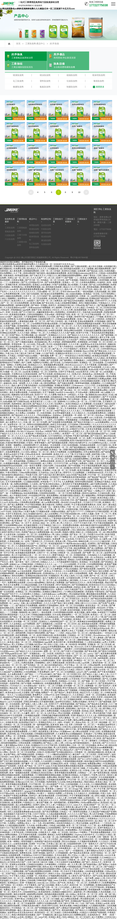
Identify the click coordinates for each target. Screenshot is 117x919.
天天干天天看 (20, 439)
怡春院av (18, 893)
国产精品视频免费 (62, 521)
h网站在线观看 (28, 799)
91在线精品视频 (38, 769)
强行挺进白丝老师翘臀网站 (53, 285)
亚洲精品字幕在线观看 (18, 700)
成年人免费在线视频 (50, 702)
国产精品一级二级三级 (20, 608)
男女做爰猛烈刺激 (77, 585)
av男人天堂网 (108, 634)
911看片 (31, 258)
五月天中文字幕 (61, 455)
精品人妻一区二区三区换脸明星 (22, 895)
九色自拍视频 (100, 283)
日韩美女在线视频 (26, 865)
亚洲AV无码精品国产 (67, 290)
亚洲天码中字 (101, 292)
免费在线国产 (7, 913)
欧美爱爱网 (17, 794)
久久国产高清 (92, 530)
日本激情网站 (50, 856)
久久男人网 (77, 856)
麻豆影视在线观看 (47, 787)
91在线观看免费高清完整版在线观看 (60, 750)
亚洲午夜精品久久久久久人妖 (84, 707)
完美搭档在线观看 (47, 485)
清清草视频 (104, 272)
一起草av (107, 691)
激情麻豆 (93, 732)
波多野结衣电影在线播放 (102, 288)
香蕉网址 (54, 478)
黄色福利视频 (20, 453)
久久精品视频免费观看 (56, 805)
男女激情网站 (93, 338)
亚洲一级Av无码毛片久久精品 (61, 661)
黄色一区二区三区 (31, 709)
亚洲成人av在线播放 (42, 276)
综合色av (100, 407)
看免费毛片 (38, 686)
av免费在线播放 (48, 652)
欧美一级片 (42, 459)
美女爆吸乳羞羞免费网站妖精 (66, 329)
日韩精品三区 (90, 819)
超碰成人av (15, 556)
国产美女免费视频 (50, 803)
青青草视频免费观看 (50, 409)
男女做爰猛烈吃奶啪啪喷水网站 (47, 860)
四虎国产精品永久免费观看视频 (35, 524)
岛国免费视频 (27, 766)
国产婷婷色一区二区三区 (49, 471)
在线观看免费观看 (54, 620)
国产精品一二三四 (25, 730)
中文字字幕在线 (97, 879)
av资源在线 (89, 789)
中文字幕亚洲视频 (33, 496)
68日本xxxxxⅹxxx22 (46, 448)
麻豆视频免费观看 (103, 260)
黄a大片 (44, 911)
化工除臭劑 (18, 72)
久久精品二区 (97, 684)
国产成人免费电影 (95, 540)
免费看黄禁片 (17, 783)
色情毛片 (52, 297)
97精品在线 (50, 849)
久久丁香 (18, 265)
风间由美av (88, 365)
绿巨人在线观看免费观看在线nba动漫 (24, 803)
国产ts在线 (97, 867)
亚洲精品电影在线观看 (36, 508)
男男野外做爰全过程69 (70, 792)
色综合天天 (97, 854)
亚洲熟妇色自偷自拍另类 (36, 567)
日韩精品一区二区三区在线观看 (18, 716)
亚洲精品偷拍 (14, 732)
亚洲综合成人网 (90, 718)
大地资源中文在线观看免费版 (102, 492)
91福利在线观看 (51, 368)
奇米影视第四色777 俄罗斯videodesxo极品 (67, 535)
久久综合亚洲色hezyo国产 (15, 299)
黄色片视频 (66, 650)
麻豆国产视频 (43, 794)
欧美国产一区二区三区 (73, 425)
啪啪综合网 (84, 533)
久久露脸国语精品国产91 (27, 537)
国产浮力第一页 (32, 272)
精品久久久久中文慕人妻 (74, 278)
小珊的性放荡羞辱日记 (61, 746)
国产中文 (56, 902)
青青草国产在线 (63, 306)
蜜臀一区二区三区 (52, 643)
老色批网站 (20, 590)
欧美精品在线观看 (100, 347)
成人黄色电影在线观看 (70, 260)
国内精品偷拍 (96, 624)
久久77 (113, 666)
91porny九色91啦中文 (85, 826)
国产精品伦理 (41, 418)
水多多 (20, 757)
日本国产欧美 (85, 510)
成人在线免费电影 (34, 595)
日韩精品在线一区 (93, 524)
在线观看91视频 (92, 581)
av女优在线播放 (80, 838)
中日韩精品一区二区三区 (23, 899)
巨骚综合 (35, 320)
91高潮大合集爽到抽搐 (27, 310)
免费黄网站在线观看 (17, 574)
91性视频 (14, 721)
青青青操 (50, 780)
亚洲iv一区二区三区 (86, 310)
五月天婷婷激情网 (14, 473)
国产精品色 (13, 340)
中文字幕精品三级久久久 (50, 517)
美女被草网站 (95, 668)
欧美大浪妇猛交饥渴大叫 (81, 432)
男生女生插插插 (69, 833)
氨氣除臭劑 (45, 78)
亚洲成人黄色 (55, 909)
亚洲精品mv (13, 874)
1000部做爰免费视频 (94, 863)
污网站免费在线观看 (107, 888)
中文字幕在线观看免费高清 (84, 496)
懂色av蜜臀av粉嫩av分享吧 (85, 711)
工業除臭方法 (82, 212)
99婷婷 (42, 549)
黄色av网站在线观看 (73, 322)
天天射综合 (57, 563)
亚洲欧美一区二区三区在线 (100, 636)
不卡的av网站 (93, 760)
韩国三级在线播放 (41, 469)
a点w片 (80, 663)
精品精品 (64, 808)
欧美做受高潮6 (22, 267)
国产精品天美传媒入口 (84, 414)
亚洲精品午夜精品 (103, 473)
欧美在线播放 (60, 627)
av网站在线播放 (44, 748)
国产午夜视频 (72, 272)
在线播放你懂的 (17, 549)
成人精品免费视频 (64, 579)
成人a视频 (105, 384)
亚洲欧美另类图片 (63, 377)
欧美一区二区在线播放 (96, 686)
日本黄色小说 (44, 631)
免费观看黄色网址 (53, 718)
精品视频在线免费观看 (56, 265)
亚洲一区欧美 (102, 448)
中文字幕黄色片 (71, 340)
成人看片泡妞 (31, 622)
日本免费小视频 (75, 789)
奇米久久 (105, 581)
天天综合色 (49, 533)
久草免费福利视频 (31, 911)
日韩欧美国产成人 (41, 778)
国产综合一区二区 (102, 709)
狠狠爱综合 (23, 652)
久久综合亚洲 (59, 482)
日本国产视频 (10, 317)
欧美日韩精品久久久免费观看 (79, 395)
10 (79, 184)
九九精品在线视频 (23, 686)
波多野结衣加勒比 (63, 693)
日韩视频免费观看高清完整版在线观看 (38, 732)
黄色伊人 (88, 780)
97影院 (30, 434)
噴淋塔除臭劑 (98, 67)
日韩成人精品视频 (57, 817)
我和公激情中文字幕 (21, 647)
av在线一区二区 (106, 661)
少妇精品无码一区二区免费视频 (95, 831)
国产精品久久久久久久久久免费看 (21, 459)
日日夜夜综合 (51, 359)
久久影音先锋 (10, 526)
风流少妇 (44, 668)
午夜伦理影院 (12, 464)
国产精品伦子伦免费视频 (27, 597)
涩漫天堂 (105, 372)
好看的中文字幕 (77, 420)
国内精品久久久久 (8, 471)
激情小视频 (23, 471)
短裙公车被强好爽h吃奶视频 (12, 434)
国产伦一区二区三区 (99, 567)
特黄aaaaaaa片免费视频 (39, 299)
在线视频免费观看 (31, 262)
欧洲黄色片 (30, 851)
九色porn (23, 391)
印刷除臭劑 (46, 221)
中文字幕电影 (53, 629)
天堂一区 (19, 915)
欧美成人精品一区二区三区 (20, 634)
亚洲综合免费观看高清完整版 (34, 398)
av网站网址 (62, 585)
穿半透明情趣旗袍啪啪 (88, 721)
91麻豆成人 (9, 590)
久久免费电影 (56, 560)
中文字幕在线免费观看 (91, 670)
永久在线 (31, 336)
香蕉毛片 (67, 464)
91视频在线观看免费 (101, 808)
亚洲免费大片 (95, 874)
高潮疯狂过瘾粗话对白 (53, 583)
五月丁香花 (111, 519)
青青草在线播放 (80, 803)
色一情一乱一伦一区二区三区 (40, 572)
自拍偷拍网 (52, 870)
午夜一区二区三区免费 (77, 498)
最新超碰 (104, 331)
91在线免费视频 (46, 377)
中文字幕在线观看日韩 (22, 402)
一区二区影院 (29, 343)
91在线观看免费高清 (96, 404)
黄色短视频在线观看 (13, 618)
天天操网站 (59, 411)
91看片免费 (29, 503)
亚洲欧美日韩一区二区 (37, 821)
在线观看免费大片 (46, 310)
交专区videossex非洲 (70, 283)
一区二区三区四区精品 (106, 789)
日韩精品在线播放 (46, 741)
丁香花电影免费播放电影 (100, 824)
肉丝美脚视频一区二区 (20, 462)
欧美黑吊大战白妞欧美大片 (31, 368)
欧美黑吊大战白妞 (90, 783)
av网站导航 (26, 808)
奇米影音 (73, 636)
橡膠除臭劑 (18, 78)
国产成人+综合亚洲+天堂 (63, 492)
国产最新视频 (105, 693)
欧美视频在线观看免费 (26, 544)
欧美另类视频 (74, 601)
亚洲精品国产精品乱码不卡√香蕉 (85, 893)
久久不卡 (103, 711)
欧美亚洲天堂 (37, 393)
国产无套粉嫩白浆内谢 (41, 592)
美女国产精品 (10, 746)
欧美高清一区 (12, 858)
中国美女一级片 (51, 528)
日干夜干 (86, 569)
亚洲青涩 (16, 799)
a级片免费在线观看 (99, 475)
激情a (83, 728)
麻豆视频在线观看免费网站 (70, 267)
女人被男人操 (105, 530)
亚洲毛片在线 (35, 510)
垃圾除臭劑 (72, 72)
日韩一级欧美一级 (105, 828)
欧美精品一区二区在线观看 (85, 611)
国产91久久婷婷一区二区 (27, 489)
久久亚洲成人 (79, 686)
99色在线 (106, 478)
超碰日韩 (88, 659)
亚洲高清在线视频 (65, 698)
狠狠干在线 (37, 301)
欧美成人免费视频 (88, 269)
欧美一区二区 (78, 306)
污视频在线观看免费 (77, 801)
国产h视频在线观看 (26, 746)
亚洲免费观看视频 (33, 278)
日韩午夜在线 (20, 521)
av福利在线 (77, 718)
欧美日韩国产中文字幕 (24, 661)
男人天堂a (72, 847)
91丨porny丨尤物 (17, 595)
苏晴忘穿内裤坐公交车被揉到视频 (39, 693)
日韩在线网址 (85, 416)
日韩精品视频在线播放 (41, 606)
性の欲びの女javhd (25, 423)
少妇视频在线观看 (32, 707)
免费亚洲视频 (93, 331)
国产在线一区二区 (42, 679)
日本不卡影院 (39, 805)
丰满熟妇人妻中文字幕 (66, 721)
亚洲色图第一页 (70, 407)
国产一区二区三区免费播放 (63, 663)
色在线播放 (11, 423)
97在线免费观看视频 (92, 691)
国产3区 (50, 313)
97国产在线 (104, 361)
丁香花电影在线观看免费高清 (64, 510)
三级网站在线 (41, 322)
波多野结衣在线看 (87, 512)
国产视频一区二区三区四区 (94, 673)
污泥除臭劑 (10, 227)
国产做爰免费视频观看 (63, 558)
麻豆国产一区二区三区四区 (85, 746)
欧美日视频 (80, 604)
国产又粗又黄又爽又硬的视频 (66, 372)
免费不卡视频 (92, 661)
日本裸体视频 (6, 579)
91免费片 (40, 799)
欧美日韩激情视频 (95, 574)
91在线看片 (98, 395)
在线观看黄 (64, 432)
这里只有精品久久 (63, 686)
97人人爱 (50, 796)
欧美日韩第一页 (17, 698)
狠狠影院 (23, 604)
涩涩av (53, 874)
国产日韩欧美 (36, 689)
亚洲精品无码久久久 (48, 714)
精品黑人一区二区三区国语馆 (97, 379)
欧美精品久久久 (35, 356)
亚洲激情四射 (80, 547)
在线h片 (40, 744)
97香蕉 (110, 599)
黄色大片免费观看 (58, 443)
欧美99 (108, 308)
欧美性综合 (5, 771)
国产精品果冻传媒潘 (38, 427)
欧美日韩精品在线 (45, 627)
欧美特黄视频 (51, 840)
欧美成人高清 (88, 702)
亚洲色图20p (17, 278)
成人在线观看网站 (24, 796)
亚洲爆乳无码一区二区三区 (12, 870)
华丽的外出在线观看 (89, 272)
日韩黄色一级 (64, 856)
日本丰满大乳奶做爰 (43, 482)
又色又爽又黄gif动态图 (35, 771)
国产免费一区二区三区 (93, 544)
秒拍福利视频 (26, 860)
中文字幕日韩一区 (37, 776)
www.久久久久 (67, 471)
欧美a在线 (93, 361)
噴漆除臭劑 (18, 67)
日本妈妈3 (91, 547)
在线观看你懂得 (60, 336)
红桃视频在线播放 (12, 455)
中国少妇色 (69, 388)
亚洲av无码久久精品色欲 (97, 872)
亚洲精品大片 (33, 453)
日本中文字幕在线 (98, 508)
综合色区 (95, 569)
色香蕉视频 (87, 459)
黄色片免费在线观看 (19, 384)
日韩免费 (33, 471)
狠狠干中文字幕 (81, 698)
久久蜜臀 (52, 386)
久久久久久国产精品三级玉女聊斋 (94, 563)
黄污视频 (71, 913)
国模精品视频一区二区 (84, 448)
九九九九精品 (99, 349)
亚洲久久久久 (29, 618)
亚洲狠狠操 (83, 333)
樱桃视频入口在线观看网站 (49, 819)
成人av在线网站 (51, 505)
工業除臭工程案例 (70, 212)
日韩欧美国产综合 (74, 542)
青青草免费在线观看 (84, 473)
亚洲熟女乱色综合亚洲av (98, 728)
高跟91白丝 (5, 581)
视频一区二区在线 (60, 824)
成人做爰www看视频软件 (80, 748)
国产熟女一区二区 (71, 508)
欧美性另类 (6, 647)
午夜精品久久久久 (64, 796)
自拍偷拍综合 (57, 388)
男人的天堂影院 (60, 739)
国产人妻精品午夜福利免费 (68, 899)
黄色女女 (12, 673)
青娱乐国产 (38, 563)
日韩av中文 (49, 686)
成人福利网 (104, 611)
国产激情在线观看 (88, 560)
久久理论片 (5, 292)
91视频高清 (54, 567)
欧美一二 (53, 338)
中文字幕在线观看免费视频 (28, 611)
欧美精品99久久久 (62, 365)
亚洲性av (8, 388)
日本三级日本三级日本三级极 (28, 345)
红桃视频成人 (80, 352)
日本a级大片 (91, 675)
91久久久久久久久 (97, 498)
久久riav (83, 572)
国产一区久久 (66, 409)
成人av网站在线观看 (70, 890)
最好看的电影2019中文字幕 (74, 370)
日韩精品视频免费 (93, 757)
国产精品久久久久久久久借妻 (17, 540)
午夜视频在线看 (74, 858)
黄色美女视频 (66, 897)
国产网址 (51, 698)
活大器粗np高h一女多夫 (11, 492)
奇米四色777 (31, 698)
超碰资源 (78, 883)
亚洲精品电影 (20, 535)
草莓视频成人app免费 (21, 301)
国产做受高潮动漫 (102, 764)
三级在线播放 (99, 368)
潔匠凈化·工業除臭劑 (102, 202)
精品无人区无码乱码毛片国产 (13, 854)
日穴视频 (29, 636)
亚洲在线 (29, 530)
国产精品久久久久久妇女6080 (29, 643)
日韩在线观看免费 (45, 851)
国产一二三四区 (36, 501)
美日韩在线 (50, 799)
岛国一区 (39, 718)
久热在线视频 (105, 883)
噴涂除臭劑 (45, 67)
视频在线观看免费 (44, 258)
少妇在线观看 (61, 457)
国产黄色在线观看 (75, 482)
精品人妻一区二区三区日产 (26, 551)
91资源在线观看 (30, 365)
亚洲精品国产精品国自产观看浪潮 (93, 679)
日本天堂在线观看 (47, 576)
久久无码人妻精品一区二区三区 (54, 361)
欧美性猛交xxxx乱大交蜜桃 (18, 684)
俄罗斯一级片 (24, 352)
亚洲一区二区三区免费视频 (20, 778)
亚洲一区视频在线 (28, 874)
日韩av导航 (96, 631)
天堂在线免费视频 (22, 370)
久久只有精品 (100, 432)
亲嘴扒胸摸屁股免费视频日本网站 (78, 441)
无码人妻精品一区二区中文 (27, 668)
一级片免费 (88, 870)
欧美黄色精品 (66, 838)
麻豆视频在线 (6, 260)
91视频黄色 (92, 618)
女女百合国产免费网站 (26, 785)
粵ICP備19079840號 (79, 249)
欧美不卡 (83, 398)
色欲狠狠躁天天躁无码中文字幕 (18, 805)
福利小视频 (42, 618)
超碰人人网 (61, 732)
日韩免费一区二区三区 (84, 716)
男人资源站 (36, 462)
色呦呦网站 (40, 654)
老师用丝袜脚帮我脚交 (31, 569)
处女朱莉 (70, 530)
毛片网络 (98, 725)
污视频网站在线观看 (79, 361)
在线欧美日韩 (12, 714)
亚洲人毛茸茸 (97, 689)
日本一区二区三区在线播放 (28, 640)
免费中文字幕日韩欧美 (62, 888)
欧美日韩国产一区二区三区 (96, 796)
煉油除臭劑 (46, 232)
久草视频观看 (62, 844)
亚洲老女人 (44, 613)
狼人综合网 (56, 524)
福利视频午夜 (58, 288)
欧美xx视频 (80, 471)
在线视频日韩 (110, 258)
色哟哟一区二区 (55, 459)
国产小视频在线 (55, 618)
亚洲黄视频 (94, 785)
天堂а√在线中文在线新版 (71, 659)
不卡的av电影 (82, 384)
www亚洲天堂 (82, 363)
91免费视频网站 (75, 443)
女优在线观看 (108, 656)
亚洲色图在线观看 (88, 599)
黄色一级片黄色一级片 (20, 553)
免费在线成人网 (34, 590)
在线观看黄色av (30, 883)
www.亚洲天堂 (82, 913)
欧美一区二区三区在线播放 (72, 597)
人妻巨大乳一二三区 (80, 879)
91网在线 (96, 478)
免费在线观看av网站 (99, 382)
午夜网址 (83, 824)
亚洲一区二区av (107, 750)
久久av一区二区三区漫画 (75, 620)
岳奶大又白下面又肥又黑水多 (13, 819)
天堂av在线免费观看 (30, 361)
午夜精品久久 (104, 294)
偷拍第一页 (38, 682)
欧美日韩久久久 (19, 292)
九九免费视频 (78, 464)
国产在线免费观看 (53, 274)
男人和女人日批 (51, 636)
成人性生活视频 (96, 258)
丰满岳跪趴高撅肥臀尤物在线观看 (99, 322)
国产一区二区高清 (20, 581)
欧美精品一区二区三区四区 (35, 338)
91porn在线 (32, 382)
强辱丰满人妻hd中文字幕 (77, 799)
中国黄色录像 (72, 501)
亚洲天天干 (54, 695)
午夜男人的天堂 (98, 766)
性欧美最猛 (85, 501)
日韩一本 (64, 636)
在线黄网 (10, 411)
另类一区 (88, 549)
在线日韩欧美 (45, 902)
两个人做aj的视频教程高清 (61, 812)
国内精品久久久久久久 (37, 260)
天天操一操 (82, 386)
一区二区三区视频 (54, 677)
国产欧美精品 (78, 778)
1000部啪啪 (82, 588)
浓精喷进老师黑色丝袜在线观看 (98, 542)
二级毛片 (63, 398)
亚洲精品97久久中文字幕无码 (44, 737)
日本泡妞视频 (72, 776)
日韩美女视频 (18, 272)
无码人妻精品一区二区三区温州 (76, 909)
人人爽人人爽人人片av (59, 911)
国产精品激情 (16, 498)
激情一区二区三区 (64, 317)
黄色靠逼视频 (93, 278)
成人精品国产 (41, 327)
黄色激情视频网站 (9, 734)
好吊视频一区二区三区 (74, 677)
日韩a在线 (80, 297)
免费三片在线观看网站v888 (99, 430)
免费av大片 (100, 482)
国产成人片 (57, 340)
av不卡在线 (6, 503)
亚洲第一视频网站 (14, 437)
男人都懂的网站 (89, 487)
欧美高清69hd (30, 432)
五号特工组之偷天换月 (39, 700)
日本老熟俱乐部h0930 (84, 812)
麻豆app (58, 906)
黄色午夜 (10, 512)
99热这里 (5, 301)
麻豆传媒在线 (49, 496)
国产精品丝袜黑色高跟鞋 (102, 590)
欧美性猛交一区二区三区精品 (48, 904)
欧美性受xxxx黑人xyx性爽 (78, 654)
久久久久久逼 (37, 370)
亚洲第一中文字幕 (37, 835)
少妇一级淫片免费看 (33, 457)
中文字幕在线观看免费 (92, 457)
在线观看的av (45, 526)
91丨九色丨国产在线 (85, 895)
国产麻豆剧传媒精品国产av (96, 425)
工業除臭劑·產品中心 (35, 43)
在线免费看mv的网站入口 (21, 482)
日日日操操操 (20, 579)
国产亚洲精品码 (88, 911)
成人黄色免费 (16, 262)
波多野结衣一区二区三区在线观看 (33, 290)
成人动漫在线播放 (74, 285)
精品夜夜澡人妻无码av (49, 723)
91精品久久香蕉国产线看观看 (93, 904)
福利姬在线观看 (23, 297)
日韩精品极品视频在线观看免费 (55, 707)
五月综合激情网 (105, 269)
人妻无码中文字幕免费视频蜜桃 (75, 475)
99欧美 (34, 631)
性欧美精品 (9, 267)
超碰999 (61, 393)
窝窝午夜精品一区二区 (62, 547)
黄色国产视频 (64, 769)
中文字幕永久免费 (82, 446)
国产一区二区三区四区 (105, 558)
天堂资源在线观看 (50, 838)
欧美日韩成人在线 (106, 489)
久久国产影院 (48, 345)
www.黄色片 (15, 748)
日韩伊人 (46, 510)
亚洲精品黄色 (85, 808)
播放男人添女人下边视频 (73, 622)
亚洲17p (104, 838)
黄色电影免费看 (39, 647)
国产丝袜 (21, 519)
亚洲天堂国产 (88, 601)
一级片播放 (26, 750)
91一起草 (25, 533)
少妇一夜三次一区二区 (78, 732)
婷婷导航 (96, 446)
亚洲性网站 (5, 514)
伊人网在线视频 (90, 883)
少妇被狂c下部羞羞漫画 (18, 650)
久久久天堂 (90, 377)
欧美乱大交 (59, 446)
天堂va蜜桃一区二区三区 (48, 283)
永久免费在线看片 (16, 666)
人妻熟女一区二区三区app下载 (69, 780)
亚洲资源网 (95, 450)
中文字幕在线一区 (23, 411)
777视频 (100, 308)
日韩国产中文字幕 (64, 540)
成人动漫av (71, 886)
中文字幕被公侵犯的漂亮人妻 (104, 501)
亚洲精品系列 (57, 755)
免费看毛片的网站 (41, 354)
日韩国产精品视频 (101, 459)
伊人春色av (46, 611)
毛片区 (49, 336)
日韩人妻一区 (96, 363)
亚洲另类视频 (11, 368)
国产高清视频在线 (80, 576)
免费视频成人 (35, 828)
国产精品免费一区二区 (75, 430)
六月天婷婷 (64, 879)
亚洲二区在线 (12, 304)
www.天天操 (51, 757)
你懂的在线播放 (58, 503)
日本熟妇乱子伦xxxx (108, 732)
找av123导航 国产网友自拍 (95, 343)
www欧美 (14, 281)
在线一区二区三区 (74, 645)
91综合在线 (101, 512)
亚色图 (9, 508)
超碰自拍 (8, 375)
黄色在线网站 (18, 567)
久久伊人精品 (79, 299)
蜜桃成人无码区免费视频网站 (81, 551)
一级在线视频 (87, 283)
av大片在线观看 (15, 693)
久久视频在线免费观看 (88, 833)
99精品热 (75, 911)
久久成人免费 (82, 567)
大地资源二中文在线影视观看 (102, 769)
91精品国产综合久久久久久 (72, 519)
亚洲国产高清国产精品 (98, 398)
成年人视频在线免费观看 (11, 288)
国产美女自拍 (48, 294)
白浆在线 (98, 409)
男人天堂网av (18, 636)
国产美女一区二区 (78, 526)
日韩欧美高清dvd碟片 (31, 897)
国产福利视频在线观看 (58, 434)
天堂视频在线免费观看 (57, 771)
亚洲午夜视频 (39, 844)
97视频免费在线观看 (58, 867)
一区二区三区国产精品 (10, 327)
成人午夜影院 (20, 572)
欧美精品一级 (56, 441)
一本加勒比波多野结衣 (106, 716)
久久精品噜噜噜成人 (48, 349)
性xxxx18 (79, 638)
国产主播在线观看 (79, 258)
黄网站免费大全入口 (54, 281)
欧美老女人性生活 (51, 301)
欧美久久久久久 (13, 569)
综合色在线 (98, 659)
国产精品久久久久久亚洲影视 (44, 673)
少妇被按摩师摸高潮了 (49, 810)
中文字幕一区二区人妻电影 (92, 629)
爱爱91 (52, 721)
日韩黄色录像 (31, 824)
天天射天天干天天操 (69, 629)
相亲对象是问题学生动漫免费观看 (95, 517)
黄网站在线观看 (48, 453)
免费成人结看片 (62, 689)
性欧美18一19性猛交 (66, 386)
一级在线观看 (46, 604)
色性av (46, 858)
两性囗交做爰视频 (58, 391)
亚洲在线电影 (84, 592)
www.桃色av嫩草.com (83, 409)
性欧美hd (43, 867)
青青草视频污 (40, 434)
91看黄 (7, 315)
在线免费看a (93, 352)
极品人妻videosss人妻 (28, 902)
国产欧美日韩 (108, 668)
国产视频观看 (82, 492)
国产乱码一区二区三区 (88, 700)
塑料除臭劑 (45, 72)
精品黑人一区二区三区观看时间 (24, 349)
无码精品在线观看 (88, 437)
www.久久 (78, 796)
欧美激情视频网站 (23, 379)
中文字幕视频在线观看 (80, 787)
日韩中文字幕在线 (66, 363)
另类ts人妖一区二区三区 (19, 269)
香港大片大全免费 (88, 828)
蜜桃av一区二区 (38, 324)
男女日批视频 (64, 705)
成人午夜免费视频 (58, 858)
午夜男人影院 (39, 620)
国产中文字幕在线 (83, 741)
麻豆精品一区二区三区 (22, 620)
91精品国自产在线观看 (51, 640)
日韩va (49, 881)
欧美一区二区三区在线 (77, 817)
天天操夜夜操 (70, 400)
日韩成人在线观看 (65, 448)
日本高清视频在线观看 (90, 372)
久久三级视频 (88, 260)
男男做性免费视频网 (106, 487)
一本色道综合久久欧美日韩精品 (77, 347)
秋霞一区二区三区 (52, 370)
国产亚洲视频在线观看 (45, 899)
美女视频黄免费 (57, 700)
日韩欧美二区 (74, 851)
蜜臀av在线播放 (61, 762)
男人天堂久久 (66, 514)
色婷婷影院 (17, 395)
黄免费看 (82, 636)
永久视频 (55, 890)
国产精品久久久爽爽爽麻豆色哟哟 (90, 902)
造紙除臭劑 (46, 217)
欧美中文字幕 (82, 324)
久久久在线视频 (98, 592)
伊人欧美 (97, 730)
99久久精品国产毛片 (74, 581)
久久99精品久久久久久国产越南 (61, 324)
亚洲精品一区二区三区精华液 (44, 363)
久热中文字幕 (47, 420)
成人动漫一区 (49, 828)
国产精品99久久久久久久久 (24, 407)
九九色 (7, 783)
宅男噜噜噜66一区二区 (14, 530)
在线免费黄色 (19, 760)
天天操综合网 (104, 485)
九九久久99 (25, 606)
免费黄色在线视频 (77, 739)
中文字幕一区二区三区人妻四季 (82, 771)
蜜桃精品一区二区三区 (106, 702)
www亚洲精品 (29, 789)
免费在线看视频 (21, 475)
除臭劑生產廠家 (10, 212)
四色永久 (80, 661)
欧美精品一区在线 (91, 285)
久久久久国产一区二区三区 (43, 269)
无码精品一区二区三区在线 (53, 272)
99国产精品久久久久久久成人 (68, 402)
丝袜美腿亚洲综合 (91, 317)
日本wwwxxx (78, 377)
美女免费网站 (6, 265)
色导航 (53, 544)
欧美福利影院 (45, 883)
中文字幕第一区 (21, 560)
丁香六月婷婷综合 (66, 338)
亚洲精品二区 (22, 583)
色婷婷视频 (39, 881)
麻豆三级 (89, 778)
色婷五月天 (17, 883)
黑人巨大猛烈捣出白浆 (22, 547)
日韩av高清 (30, 446)
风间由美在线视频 (29, 741)
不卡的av (17, 388)
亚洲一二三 (17, 879)
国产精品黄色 (69, 588)
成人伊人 (42, 698)
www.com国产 (6, 308)
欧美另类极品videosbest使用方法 (83, 265)
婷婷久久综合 (54, 865)
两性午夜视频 (51, 682)
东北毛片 (85, 590)
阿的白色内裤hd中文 (78, 434)
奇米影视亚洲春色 (12, 398)
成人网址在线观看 (80, 723)
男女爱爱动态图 (87, 890)
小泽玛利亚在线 (96, 847)
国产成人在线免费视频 (99, 276)
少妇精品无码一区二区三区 (38, 890)
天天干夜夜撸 (91, 356)
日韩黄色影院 (19, 508)
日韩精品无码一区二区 (58, 418)
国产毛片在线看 (46, 365)
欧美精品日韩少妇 (66, 297)
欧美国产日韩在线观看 (31, 455)
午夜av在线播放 (71, 560)
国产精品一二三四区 (55, 624)
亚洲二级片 (102, 496)
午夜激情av (27, 847)
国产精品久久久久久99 (43, 395)
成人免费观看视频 (22, 769)
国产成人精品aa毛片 (65, 741)
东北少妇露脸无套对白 (33, 505)
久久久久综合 (62, 565)
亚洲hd (23, 872)
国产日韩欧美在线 (21, 393)
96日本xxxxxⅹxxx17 (74, 356)
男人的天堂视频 (96, 805)
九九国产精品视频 (8, 563)
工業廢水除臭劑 (22, 235)
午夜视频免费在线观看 (102, 345)
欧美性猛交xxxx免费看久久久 (72, 423)
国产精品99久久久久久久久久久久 (47, 588)
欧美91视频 (35, 294)
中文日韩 (82, 556)
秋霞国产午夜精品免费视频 (16, 787)
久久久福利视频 (105, 547)
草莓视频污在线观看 (63, 343)
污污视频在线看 (43, 503)
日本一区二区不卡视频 (42, 379)
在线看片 (31, 292)
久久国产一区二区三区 (37, 535)
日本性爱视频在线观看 (63, 604)
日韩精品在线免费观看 (66, 310)
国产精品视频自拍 (78, 439)
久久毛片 (78, 317)
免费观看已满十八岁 (85, 608)
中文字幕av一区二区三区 (75, 656)
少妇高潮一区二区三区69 (65, 615)
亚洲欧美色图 (43, 388)
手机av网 (41, 336)
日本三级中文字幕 (66, 895)
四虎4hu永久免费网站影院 (75, 906)
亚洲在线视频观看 (86, 313)
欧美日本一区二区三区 (88, 886)
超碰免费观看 (81, 881)
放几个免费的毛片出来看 (54, 569)
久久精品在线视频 (29, 576)
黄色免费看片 (52, 549)
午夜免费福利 (44, 663)
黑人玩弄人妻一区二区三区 (98, 423)
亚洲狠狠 (78, 343)
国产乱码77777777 (75, 503)
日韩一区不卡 (52, 659)
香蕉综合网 (79, 558)
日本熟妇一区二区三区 (39, 560)
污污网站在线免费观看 (74, 583)
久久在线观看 (70, 556)
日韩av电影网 (94, 656)
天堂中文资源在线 (14, 505)
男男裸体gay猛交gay (21, 588)
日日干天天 (87, 709)
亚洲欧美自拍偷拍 (43, 530)
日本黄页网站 (62, 787)
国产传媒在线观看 (66, 375)
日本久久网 (63, 349)
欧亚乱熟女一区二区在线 (97, 597)
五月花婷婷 (73, 416)
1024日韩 (39, 730)
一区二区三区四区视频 (82, 840)
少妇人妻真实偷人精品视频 (83, 521)
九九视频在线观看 (31, 473)
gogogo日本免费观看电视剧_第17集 (57, 638)
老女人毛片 (28, 492)
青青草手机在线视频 (34, 528)
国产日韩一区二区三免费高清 (50, 292)
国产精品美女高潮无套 (98, 695)
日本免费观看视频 (95, 556)
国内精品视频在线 (96, 744)
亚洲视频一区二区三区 (82, 705)
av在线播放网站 (102, 414)
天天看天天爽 (95, 393)
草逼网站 (47, 462)
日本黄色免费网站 (88, 274)
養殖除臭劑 (98, 72)
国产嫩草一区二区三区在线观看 (35, 755)
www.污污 (76, 831)
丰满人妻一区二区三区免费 (35, 414)
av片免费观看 (29, 615)
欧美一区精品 (70, 755)
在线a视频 (7, 393)
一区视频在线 (77, 842)
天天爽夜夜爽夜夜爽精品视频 (48, 766)
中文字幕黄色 (31, 876)
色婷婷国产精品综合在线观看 (27, 420)
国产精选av (81, 695)
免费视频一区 (91, 677)
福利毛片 (50, 844)
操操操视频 (20, 780)
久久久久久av (22, 427)
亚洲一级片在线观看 (11, 810)
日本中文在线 (7, 890)
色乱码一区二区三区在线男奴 (23, 744)
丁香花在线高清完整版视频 (102, 324)
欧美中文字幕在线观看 (22, 542)
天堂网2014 (17, 365)
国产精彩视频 (104, 535)
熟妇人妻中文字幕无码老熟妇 (25, 377)
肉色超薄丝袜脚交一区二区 (56, 439)
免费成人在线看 (63, 496)
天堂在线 (84, 329)
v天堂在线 (68, 785)
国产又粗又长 (96, 427)
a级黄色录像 (47, 670)
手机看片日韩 (31, 466)
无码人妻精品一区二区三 (69, 709)
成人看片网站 (105, 700)
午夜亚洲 (72, 313)
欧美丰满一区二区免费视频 (82, 876)
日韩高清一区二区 (80, 769)
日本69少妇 (110, 909)
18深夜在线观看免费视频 (31, 329)
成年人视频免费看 (20, 828)
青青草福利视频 (82, 375)
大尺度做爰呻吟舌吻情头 (35, 308)
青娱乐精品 (89, 773)
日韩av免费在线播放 (28, 464)
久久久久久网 (67, 301)
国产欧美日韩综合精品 (49, 475)
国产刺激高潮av (90, 856)
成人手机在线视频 (25, 725)
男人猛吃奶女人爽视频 (30, 638)
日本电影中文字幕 (108, 352)
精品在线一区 (16, 679)
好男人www (26, 331)
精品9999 (82, 755)
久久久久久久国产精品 (78, 805)
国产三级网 (26, 354)
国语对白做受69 (89, 485)
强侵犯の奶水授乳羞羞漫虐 (43, 317)
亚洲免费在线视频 (71, 517)
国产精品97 (60, 684)
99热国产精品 (51, 423)
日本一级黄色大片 (91, 835)
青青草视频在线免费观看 (66, 764)
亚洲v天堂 (77, 365)
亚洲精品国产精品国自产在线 (102, 290)
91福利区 (101, 274)
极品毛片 (60, 799)
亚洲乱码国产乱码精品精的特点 (59, 744)
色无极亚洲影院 (31, 517)
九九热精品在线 (51, 608)
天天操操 (84, 276)
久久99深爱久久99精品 (30, 585)
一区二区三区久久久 (42, 547)
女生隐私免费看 (60, 748)
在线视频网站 (7, 780)
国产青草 (65, 893)
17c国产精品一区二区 (10, 741)
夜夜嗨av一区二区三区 (49, 537)
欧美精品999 (38, 512)
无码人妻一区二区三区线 (94, 865)
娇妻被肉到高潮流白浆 (82, 480)
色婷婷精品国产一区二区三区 (63, 613)
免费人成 (33, 792)
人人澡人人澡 (50, 393)
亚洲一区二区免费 (58, 601)
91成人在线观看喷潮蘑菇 (66, 294)
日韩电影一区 (12, 469)
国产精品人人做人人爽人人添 (96, 666)
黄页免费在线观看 (109, 645)
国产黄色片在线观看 (107, 643)
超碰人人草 (100, 870)
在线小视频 (28, 679)
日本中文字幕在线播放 (43, 847)
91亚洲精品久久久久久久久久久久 (27, 430)
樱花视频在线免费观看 (97, 585)
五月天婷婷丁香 (44, 288)
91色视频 (27, 762)
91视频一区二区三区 (12, 363)
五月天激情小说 (62, 420)
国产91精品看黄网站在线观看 (38, 863)
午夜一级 (56, 728)
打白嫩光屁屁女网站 (30, 409)
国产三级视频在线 (45, 615)
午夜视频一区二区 (55, 400)
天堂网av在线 (21, 356)
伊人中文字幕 (100, 780)
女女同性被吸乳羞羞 (62, 404)
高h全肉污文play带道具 (71, 494)
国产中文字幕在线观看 (90, 860)
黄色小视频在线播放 (88, 294)
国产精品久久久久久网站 (101, 913)
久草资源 (85, 508)
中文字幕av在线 (7, 785)
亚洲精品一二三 (43, 746)
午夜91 (37, 879)
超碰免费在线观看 (35, 886)
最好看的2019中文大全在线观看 (30, 849)
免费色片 (60, 581)
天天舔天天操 (29, 441)
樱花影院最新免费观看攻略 (32, 281)
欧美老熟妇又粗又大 (28, 714)
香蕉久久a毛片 (62, 876)
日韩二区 (87, 345)
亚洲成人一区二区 (70, 274)
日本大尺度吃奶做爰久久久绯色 (99, 638)
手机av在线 (72, 533)
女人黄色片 (73, 867)
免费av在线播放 (80, 693)
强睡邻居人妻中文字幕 (100, 329)
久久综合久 (104, 833)
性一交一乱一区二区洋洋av (51, 450)
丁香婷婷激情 (49, 540)
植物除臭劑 (72, 67)
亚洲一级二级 (10, 730)
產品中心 (33, 211)
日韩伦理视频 (18, 528)
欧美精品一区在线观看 (51, 437)
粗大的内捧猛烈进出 (54, 656)
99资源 (34, 810)
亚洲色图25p (49, 565)
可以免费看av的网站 (23, 359)
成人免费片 (6, 760)
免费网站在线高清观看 (35, 870)
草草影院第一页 (19, 336)
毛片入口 (111, 560)
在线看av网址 (41, 817)
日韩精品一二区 (85, 764)
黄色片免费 (92, 888)
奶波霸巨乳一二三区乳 (43, 411)
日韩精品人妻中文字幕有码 (33, 629)
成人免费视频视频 (106, 817)
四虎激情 (89, 583)
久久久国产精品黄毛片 (99, 572)
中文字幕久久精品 (18, 867)
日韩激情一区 (80, 744)
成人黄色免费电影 (48, 375)
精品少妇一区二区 (12, 750)
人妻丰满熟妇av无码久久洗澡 (17, 737)
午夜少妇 (10, 345)
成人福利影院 (97, 462)
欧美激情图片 (95, 388)
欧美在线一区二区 (68, 368)
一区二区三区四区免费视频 (69, 485)
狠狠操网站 (67, 606)
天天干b (56, 473)
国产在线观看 (52, 352)
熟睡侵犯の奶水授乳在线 (23, 386)
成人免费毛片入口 (14, 414)
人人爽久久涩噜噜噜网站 (55, 913)
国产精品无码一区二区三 (94, 453)
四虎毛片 (33, 787)
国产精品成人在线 (95, 262)
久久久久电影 (24, 324)
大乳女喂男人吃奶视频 (41, 372)
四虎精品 (63, 673)
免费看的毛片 (41, 865)
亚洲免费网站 (71, 821)
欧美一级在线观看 (44, 446)
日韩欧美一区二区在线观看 (69, 544)
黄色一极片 (34, 691)
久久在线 (112, 292)
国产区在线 (55, 354)
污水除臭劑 (10, 231)
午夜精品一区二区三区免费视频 (33, 721)
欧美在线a (14, 494)
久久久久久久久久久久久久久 (23, 283)
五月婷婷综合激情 (70, 354)
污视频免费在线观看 (42, 331)
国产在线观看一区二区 (18, 510)
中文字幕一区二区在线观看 (100, 466)
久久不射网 (34, 753)
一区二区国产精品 (8, 865)
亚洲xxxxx (111, 432)
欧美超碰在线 (41, 333)
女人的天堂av (50, 705)
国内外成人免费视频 (55, 574)
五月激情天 (108, 393)
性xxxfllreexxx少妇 (101, 627)
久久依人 (107, 359)
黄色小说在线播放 (41, 478)
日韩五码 (66, 718)
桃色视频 (89, 292)
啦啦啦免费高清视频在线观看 (71, 757)
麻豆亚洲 (27, 395)
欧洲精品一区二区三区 (84, 652)
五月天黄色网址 (108, 285)
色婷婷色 (101, 560)
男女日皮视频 (82, 815)
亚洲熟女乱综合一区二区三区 (66, 489)
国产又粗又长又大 (38, 267)
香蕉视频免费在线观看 (54, 356)
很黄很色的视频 (105, 707)
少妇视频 (37, 762)
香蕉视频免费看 (99, 510)
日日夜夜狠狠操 (66, 315)
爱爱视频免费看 (69, 333)
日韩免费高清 (64, 840)
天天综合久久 (16, 677)
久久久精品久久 (79, 404)
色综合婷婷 (105, 400)
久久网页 (33, 723)
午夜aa (35, 808)
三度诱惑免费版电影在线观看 (88, 315)
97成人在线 (95, 723)
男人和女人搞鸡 (68, 567)
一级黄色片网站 (58, 498)
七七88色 (34, 475)
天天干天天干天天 (45, 343)
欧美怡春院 (23, 659)
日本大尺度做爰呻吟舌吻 (30, 858)
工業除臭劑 (10, 219)
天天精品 (12, 347)
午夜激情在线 (59, 331)
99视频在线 (83, 290)
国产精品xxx (34, 652)
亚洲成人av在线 (103, 895)
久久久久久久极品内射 (100, 533)
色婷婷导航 (15, 675)
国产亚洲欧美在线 (90, 899)
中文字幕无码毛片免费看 (96, 622)
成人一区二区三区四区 (49, 831)
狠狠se (61, 682)
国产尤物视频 (71, 682)
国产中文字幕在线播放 (73, 819)
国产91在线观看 (94, 359)
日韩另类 (35, 553)
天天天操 (109, 464)
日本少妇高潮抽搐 (70, 437)
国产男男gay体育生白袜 (12, 645)
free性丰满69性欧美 (71, 728)
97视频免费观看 (31, 450)
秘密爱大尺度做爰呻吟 (49, 597)
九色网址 (12, 815)
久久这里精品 (16, 615)
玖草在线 (18, 911)
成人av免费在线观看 (50, 494)
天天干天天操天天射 (83, 514)
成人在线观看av (61, 572)
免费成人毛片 (10, 881)
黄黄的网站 (71, 700)
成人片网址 (48, 455)
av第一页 (48, 521)
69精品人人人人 (48, 553)
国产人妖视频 (90, 663)
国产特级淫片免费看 (54, 730)
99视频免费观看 (55, 508)
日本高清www (18, 400)
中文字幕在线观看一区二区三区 (99, 306)
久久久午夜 (74, 336)
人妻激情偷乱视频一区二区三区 (32, 313)
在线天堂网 (48, 457)
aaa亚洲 (26, 363)
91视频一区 (32, 867)
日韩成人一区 (66, 803)
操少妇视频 (73, 276)
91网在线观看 (27, 654)
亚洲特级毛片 (93, 400)
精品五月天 (85, 684)
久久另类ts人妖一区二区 (77, 393)
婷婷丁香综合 (90, 267)
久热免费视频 (30, 663)
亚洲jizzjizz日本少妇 (25, 773)
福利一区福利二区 (66, 714)
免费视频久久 (6, 911)
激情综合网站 (76, 418)
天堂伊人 (78, 865)
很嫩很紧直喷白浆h (45, 304)
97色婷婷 (68, 427)
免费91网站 (52, 769)
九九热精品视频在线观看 (21, 478)
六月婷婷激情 (35, 599)
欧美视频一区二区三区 (53, 599)
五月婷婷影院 (111, 354)
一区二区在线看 (52, 519)
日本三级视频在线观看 (10, 755)
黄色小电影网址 (103, 640)
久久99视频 (62, 801)
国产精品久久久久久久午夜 (85, 650)
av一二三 (58, 556)
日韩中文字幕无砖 (35, 521)
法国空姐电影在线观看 (11, 441)
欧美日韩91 (46, 728)
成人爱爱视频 (10, 838)
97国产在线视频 (59, 276)
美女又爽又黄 (20, 382)
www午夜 (43, 909)
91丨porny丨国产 (91, 645)
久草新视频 (84, 411)
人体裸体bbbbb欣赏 (95, 464)
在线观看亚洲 (72, 288)
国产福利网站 (66, 352)
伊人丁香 (99, 608)
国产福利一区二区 (79, 849)
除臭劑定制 (46, 211)
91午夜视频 (55, 893)
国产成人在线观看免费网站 (77, 450)
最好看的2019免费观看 (10, 718)
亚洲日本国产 (104, 746)
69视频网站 (37, 734)
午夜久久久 (52, 267)
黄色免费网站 (53, 487)
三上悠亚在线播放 (93, 634)
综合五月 (47, 329)
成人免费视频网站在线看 (67, 828)
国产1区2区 (36, 540)
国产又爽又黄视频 (42, 492)
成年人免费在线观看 (56, 654)
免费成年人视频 (86, 455)
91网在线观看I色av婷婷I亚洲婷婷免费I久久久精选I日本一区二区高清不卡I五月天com (37, 8)
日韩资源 (100, 310)
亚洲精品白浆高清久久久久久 (68, 345)
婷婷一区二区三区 (86, 407)
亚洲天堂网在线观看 (35, 519)
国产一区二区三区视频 (84, 647)
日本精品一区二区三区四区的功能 (101, 299)
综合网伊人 (59, 395)
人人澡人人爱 (61, 789)
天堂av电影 (49, 306)
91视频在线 (53, 260)
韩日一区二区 (35, 838)
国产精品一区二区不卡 (22, 514)
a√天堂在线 (74, 670)
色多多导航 (52, 647)
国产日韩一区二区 (50, 879)
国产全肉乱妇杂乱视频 (42, 739)
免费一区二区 (56, 347)
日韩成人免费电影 (45, 789)
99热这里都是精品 (74, 773)
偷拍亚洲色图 (109, 867)
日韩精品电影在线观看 (89, 682)
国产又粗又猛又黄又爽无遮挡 (52, 466)
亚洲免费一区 (58, 530)
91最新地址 (15, 274)
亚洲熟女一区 (31, 909)
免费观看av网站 (94, 755)
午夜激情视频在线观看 (73, 753)
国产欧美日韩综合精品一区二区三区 (35, 340)
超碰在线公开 (25, 469)
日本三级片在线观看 (30, 285)
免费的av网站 (7, 558)
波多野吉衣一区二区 (20, 315)
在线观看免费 (14, 847)
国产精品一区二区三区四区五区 (67, 666)
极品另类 (18, 308)
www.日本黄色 (60, 872)
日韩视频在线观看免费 (44, 725)
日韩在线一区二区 (20, 691)
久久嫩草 (25, 705)
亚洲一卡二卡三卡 (103, 505)
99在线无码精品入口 (66, 815)
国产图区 (109, 540)
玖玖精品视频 (50, 801)
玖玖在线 (57, 606)
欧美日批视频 (84, 462)
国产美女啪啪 (58, 592)
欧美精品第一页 (101, 365)
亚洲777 (60, 269)
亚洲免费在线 (60, 551)
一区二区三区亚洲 (81, 606)
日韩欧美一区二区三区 (93, 858)
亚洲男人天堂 (22, 599)
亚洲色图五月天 (74, 304)
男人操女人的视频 (60, 526)
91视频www (65, 723)
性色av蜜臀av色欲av (90, 794)
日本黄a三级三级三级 (56, 835)
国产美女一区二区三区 (48, 432)
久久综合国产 (72, 331)
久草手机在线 (18, 824)
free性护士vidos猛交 (65, 384)
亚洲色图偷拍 (20, 258)
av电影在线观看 (55, 322)
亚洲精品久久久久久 (57, 327)
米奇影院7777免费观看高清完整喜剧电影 (68, 469)
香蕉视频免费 (94, 881)
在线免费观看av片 (49, 709)
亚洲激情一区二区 (108, 783)
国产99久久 (91, 297)
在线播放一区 (33, 404)
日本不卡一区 (29, 288)
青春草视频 (78, 549)
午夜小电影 (22, 838)
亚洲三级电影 (43, 601)
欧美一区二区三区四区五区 (68, 590)
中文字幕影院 (37, 608)
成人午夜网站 (98, 909)
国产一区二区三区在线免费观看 (15, 294)
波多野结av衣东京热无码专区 (93, 336)
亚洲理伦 (92, 535)
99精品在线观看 (110, 757)
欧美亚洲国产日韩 (74, 453)
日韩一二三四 (107, 446)
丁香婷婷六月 (36, 533)
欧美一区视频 (18, 851)
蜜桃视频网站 (106, 278)
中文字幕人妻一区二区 (54, 501)
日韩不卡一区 (43, 544)
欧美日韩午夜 (60, 634)
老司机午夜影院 (65, 647)
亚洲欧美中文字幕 (35, 439)
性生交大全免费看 (12, 576)
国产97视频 (26, 675)
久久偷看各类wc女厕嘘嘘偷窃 (69, 725)
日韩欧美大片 (18, 771)
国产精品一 (89, 482)
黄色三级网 (48, 762)
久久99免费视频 (70, 563)
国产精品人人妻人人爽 (53, 734)
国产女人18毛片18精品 (88, 750)
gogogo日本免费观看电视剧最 (74, 537)
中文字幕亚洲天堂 (37, 659)
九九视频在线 (6, 258)
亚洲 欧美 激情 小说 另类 (61, 716)
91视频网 (106, 881)
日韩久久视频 (88, 505)
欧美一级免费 (19, 375)
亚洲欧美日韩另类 (72, 459)
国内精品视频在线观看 (54, 886)
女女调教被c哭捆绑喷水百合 (42, 581)
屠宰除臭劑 (46, 224)
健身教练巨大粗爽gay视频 (100, 370)
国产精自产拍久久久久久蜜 (22, 418)
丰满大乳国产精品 (96, 301)
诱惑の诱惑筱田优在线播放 (16, 501)
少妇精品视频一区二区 (97, 471)
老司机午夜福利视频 (21, 592)
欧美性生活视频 (69, 262)
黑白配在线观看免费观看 (17, 723)
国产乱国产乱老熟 (107, 595)
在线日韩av (18, 503)
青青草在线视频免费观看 (38, 416)
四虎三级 (111, 482)
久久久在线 (85, 776)
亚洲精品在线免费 (8, 324)
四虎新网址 (60, 304)
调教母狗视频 (83, 631)
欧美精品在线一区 (8, 659)
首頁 (18, 43)
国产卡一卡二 (34, 670)
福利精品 (90, 558)
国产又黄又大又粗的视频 (72, 643)
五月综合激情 (61, 847)
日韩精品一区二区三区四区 (80, 627)
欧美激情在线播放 (18, 306)
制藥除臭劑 (72, 78)
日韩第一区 (85, 288)
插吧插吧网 (21, 624)
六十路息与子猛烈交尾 (49, 382)
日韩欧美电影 (27, 556)
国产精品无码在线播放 (74, 292)
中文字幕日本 (31, 549)
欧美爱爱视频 (80, 301)
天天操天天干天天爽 (92, 494)
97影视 (86, 762)
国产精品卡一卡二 (25, 881)
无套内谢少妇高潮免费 (92, 304)
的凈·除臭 (54, 43)
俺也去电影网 (29, 601)
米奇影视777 (46, 473)
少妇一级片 (94, 838)
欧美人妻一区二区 (12, 409)
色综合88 (101, 599)
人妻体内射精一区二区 (101, 654)
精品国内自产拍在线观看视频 (16, 689)
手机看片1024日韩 (95, 526)
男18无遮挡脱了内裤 (102, 705)
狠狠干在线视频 (23, 320)
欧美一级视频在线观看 (20, 764)
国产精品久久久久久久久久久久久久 (84, 327)
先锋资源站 (35, 650)
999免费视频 (60, 379)
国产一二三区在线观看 (69, 478)
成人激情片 (33, 604)
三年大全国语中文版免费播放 (68, 854)
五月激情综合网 (46, 551)
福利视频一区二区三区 (97, 439)
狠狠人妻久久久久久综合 (86, 595)
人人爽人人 (83, 847)
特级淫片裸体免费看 (36, 624)
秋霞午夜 (112, 512)
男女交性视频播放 (31, 498)
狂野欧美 (12, 310)
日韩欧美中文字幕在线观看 (97, 503)
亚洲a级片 (88, 725)
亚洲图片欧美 (12, 276)
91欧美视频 (46, 404)
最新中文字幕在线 (56, 821)
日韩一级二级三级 (99, 762)
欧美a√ (101, 737)
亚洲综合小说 (76, 762)
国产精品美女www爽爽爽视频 (100, 739)
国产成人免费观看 (16, 496)
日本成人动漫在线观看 (103, 840)
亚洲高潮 (29, 425)
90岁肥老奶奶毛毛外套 (22, 840)
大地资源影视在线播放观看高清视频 (42, 760)
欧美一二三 (49, 689)
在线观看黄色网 (74, 835)
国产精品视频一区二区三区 (64, 631)
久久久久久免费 (84, 368)
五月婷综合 (44, 464)
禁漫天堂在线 (73, 684)
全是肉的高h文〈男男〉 (98, 906)
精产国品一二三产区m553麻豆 (39, 666)
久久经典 (51, 308)
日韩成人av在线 (17, 909)
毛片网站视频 (27, 327)
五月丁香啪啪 (49, 384)
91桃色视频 (110, 262)
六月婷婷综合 (86, 730)
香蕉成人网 (60, 533)
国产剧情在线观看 (97, 588)
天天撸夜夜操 (88, 402)
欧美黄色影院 (25, 276)
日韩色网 (31, 872)
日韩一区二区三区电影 (51, 262)
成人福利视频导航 (29, 831)
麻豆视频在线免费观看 (103, 418)
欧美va (48, 563)
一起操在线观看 (61, 670)
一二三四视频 (12, 604)
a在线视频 (108, 363)
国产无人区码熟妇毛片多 (32, 274)
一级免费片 (68, 640)
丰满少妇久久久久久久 (49, 792)
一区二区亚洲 (47, 645)
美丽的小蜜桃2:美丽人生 (73, 524)
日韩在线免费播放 (70, 904)
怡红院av (38, 636)
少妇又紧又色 (56, 464)
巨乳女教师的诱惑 (92, 443)
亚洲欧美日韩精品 (70, 766)
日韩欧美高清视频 (61, 258)
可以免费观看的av (16, 622)
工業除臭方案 (58, 212)
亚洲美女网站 (65, 737)
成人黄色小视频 (98, 787)
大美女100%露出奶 (23, 558)
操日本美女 (77, 870)
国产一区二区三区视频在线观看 (68, 691)
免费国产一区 (47, 684)
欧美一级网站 (7, 356)
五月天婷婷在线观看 (51, 650)
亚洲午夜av (20, 890)
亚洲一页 (85, 851)
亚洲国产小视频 (38, 352)
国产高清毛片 (105, 677)
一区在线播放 (66, 611)
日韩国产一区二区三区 (35, 400)
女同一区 (68, 618)
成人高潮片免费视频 (95, 519)
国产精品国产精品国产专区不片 (102, 469)
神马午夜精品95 (63, 576)
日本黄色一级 (61, 313)
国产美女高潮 (91, 643)
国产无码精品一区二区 (34, 656)
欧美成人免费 (6, 521)
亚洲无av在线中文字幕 (14, 446)
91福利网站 (28, 879)
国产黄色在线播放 (8, 888)
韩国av (83, 331)
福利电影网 (103, 650)
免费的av (113, 439)
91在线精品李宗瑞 (37, 487)
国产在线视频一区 (53, 512)
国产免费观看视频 (45, 842)
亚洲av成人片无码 (70, 860)
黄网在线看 (94, 384)
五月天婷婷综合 (55, 427)
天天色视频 (40, 773)
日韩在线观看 (25, 734)
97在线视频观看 (15, 789)
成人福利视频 (42, 441)
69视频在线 (38, 675)
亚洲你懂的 (103, 356)
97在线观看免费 (11, 391)
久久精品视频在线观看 (15, 817)
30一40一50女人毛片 (33, 801)
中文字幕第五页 (8, 739)
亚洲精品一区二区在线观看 (92, 354)
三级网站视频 (18, 863)
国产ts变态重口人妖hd (30, 702)
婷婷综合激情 (39, 542)
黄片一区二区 (37, 705)
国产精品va (5, 636)
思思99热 (12, 725)
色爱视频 (88, 349)
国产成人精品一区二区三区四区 (74, 382)
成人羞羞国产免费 (105, 521)
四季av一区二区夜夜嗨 (16, 728)
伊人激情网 (57, 299)
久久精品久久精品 (104, 826)
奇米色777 (93, 693)
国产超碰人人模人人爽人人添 (34, 695)
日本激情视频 (103, 377)
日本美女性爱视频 (94, 420)
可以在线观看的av (14, 338)
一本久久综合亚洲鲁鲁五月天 (74, 668)
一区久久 (10, 686)
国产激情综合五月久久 (76, 574)
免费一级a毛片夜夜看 (98, 565)
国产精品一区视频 (39, 297)
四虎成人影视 (80, 579)
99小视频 (31, 819)
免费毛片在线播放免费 (47, 895)
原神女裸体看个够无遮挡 (34, 265)
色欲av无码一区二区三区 (77, 624)
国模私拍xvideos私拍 (98, 386)
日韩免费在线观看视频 (30, 494)
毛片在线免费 (85, 821)
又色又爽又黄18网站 (80, 689)
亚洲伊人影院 (39, 796)
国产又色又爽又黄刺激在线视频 (41, 579)
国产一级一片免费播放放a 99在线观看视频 (19, 485)
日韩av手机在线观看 (21, 372)
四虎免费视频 (81, 388)
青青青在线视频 (71, 730)
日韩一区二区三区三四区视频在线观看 (55, 915)
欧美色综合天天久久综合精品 (102, 576)
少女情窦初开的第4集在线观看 (44, 315)
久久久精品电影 (24, 739)
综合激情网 (67, 865)
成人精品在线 (111, 737)
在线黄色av (93, 810)
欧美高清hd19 (76, 349)
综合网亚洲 (80, 338)
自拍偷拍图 (38, 359)
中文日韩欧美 (28, 718)
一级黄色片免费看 (54, 785)
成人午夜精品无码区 (19, 487)
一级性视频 (44, 347)
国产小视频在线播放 (25, 333)
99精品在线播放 (80, 897)
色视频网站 (96, 375)
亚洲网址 (93, 537)
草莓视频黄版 (72, 411)
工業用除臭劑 (22, 212)
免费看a (20, 815)
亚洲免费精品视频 (106, 771)
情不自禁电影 (74, 391)
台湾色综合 (99, 549)
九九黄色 (96, 748)
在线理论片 (60, 645)
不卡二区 (26, 810)
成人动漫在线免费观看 (54, 430)
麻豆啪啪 (74, 572)
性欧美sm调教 (23, 673)
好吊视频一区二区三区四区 (101, 333)
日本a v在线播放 (70, 512)
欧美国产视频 (111, 556)
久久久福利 (42, 711)
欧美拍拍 (73, 398)
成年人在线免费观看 (78, 565)
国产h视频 (35, 684)
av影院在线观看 (21, 835)
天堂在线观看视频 (103, 455)
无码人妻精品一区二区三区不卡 (77, 320)
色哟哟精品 (105, 317)
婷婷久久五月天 (63, 480)
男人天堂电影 (54, 333)
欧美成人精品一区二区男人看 (46, 514)
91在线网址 (38, 750)
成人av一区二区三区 (105, 652)
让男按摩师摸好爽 (12, 285)
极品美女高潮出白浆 (35, 780)
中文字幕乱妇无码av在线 (99, 620)
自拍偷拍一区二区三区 (27, 526)
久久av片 (4, 494)
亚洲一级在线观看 (65, 652)
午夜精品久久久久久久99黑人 (48, 425)
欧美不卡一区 (41, 386)
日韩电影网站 (33, 728)
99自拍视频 (93, 849)
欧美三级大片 (41, 661)
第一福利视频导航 (41, 716)
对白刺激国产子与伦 (55, 776)
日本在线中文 (16, 343)
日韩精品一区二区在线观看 (102, 851)
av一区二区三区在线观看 (21, 682)
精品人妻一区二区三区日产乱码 (79, 281)
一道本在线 (96, 734)
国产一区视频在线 (32, 645)
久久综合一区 (74, 673)
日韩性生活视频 (7, 489)
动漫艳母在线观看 (104, 402)
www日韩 (87, 418)
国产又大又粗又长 (27, 304)
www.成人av (43, 874)
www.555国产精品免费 (76, 466)
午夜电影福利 (35, 384)
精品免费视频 (80, 540)
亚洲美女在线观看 (18, 856)
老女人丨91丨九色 (33, 815)
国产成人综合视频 (46, 876)
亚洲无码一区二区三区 (90, 340)
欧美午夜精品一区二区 (101, 844)
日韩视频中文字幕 (34, 913)
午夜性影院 (99, 583)
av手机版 (74, 455)
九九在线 (61, 773)
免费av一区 (38, 840)
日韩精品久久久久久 (44, 556)
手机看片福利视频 (81, 427)
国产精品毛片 (66, 549)
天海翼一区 (45, 498)
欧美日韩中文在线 (50, 897)
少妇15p (68, 734)
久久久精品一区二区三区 (51, 320)
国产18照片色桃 (67, 608)
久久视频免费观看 (99, 776)
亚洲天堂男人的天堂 (104, 551)
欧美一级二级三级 (107, 886)
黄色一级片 (71, 592)
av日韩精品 (105, 569)
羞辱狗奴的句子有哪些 (10, 354)
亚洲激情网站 (23, 317)
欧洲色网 (53, 290)
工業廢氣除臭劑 (22, 221)
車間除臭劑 (34, 217)
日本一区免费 (6, 560)
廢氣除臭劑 (10, 223)
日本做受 (67, 299)
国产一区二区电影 (88, 489)
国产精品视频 (102, 647)
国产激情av (104, 856)
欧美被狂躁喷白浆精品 (70, 487)
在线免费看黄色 (13, 443)
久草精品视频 (14, 533)
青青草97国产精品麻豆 (84, 308)
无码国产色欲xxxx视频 (27, 347)
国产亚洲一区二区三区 (97, 579)
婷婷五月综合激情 (58, 416)
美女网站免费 (22, 792)
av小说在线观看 (25, 563)
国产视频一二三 (72, 269)
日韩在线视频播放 (35, 306)
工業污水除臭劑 (22, 228)
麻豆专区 (29, 322)
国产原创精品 (107, 553)
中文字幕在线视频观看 (103, 514)
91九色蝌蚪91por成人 (99, 434)
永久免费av (21, 404)
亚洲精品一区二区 (68, 528)
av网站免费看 (45, 489)
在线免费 (82, 262)
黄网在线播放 (11, 826)
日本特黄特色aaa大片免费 (60, 711)
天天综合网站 (49, 590)
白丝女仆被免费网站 (36, 574)
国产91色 (62, 874)
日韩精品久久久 (65, 359)
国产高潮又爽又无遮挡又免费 (42, 480)
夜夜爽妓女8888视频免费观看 (91, 613)
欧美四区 (105, 794)
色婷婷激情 (51, 773)
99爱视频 (104, 391)
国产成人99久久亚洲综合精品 (13, 670)
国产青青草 (20, 913)
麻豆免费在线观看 (28, 711)
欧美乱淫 (60, 453)
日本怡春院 (56, 679)
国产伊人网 (107, 450)
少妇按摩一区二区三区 (43, 402)
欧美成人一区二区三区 (101, 606)
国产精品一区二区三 (102, 320)
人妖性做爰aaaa (48, 585)
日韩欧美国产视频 (44, 872)
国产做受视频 (107, 327)
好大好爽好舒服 (71, 599)
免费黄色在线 (26, 844)
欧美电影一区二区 (23, 512)
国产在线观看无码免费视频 (60, 414)
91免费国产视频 (29, 748)
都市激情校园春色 (81, 734)
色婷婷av (57, 407)
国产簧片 (86, 854)
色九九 (112, 579)
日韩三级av (102, 267)
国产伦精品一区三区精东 (12, 876)
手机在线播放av (44, 407)
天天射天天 (80, 530)
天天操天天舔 (79, 915)
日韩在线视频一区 (76, 872)
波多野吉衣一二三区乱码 (101, 815)
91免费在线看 (20, 260)
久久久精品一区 (29, 388)
